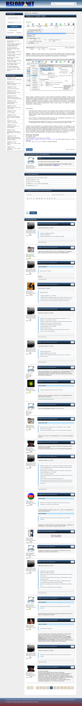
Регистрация (18, 32)
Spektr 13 (40, 284)
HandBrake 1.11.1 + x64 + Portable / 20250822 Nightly (37, 183)
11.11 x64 (49, 139)
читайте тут (56, 165)
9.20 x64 (37, 139)
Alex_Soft (40, 442)
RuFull (39, 223)
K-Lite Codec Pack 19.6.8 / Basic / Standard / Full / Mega (14, 61)
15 (48, 687)
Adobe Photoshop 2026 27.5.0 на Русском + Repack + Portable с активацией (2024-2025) (14, 44)
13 (41, 687)
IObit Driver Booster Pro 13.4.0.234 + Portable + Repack (13, 67)
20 (65, 687)
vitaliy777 (40, 598)
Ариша (39, 367)
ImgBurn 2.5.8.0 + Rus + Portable (33, 181)
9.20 (33, 141)
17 (55, 687)
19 (62, 687)
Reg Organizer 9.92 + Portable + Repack (14, 70)
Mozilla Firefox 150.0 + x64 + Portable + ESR (13, 41)
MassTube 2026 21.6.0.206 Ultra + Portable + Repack (14, 55)
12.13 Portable (46, 138)
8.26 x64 (31, 139)
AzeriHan (40, 494)
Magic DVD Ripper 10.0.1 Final (33, 179)
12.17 (40, 141)
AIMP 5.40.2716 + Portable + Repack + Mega (13, 58)
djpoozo (39, 620)
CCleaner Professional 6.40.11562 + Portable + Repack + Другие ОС (13, 48)
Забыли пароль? (10, 32)
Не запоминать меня (13, 30)
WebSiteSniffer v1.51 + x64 (32, 185)
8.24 (30, 141)
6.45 (27, 139)
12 (37, 687)
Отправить (33, 212)
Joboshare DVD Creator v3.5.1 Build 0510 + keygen (37, 177)
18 (58, 687)
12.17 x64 (55, 139)
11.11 (36, 141)
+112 (29, 149)
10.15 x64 (42, 139)
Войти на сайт (14, 26)
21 (69, 687)
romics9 (39, 247)
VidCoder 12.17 (33, 138)
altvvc (39, 546)
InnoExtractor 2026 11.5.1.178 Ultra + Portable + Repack (13, 64)
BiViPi (39, 531)
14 (44, 687)
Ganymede (40, 381)
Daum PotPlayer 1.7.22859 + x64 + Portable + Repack (14, 52)
